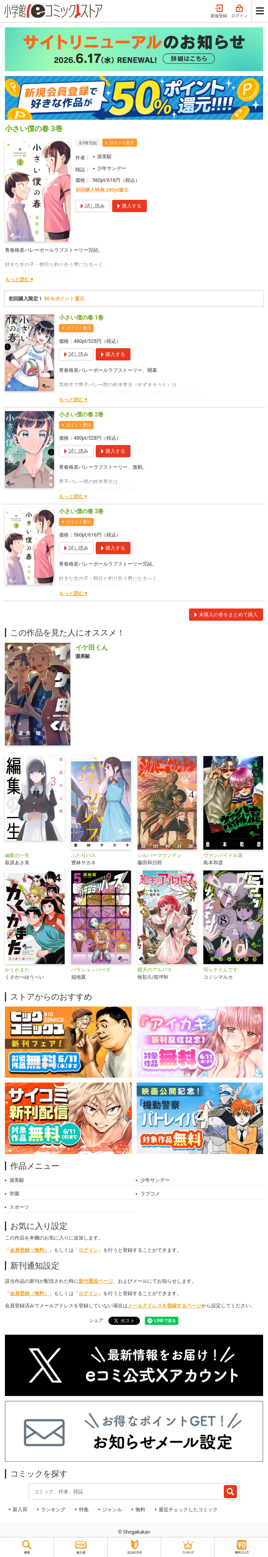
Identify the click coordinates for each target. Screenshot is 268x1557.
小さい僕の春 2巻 (81, 414)
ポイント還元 (121, 143)
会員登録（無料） (29, 1250)
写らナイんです (220, 970)
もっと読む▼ (19, 279)
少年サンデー (111, 168)
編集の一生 (17, 855)
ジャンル (112, 1509)
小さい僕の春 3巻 (81, 511)
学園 (14, 1194)
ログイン (239, 11)
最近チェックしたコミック (188, 1509)
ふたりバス (83, 855)
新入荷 (20, 1509)
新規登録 (219, 11)
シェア (96, 1320)
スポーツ (19, 1207)
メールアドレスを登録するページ (164, 1306)
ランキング (53, 1509)
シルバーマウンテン (159, 855)
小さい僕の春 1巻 (81, 317)
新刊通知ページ (96, 1281)
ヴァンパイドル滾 (223, 855)
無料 (140, 1509)
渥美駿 (104, 156)
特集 (84, 1509)
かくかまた (17, 970)
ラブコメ (150, 1194)
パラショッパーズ (90, 970)
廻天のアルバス (154, 970)
